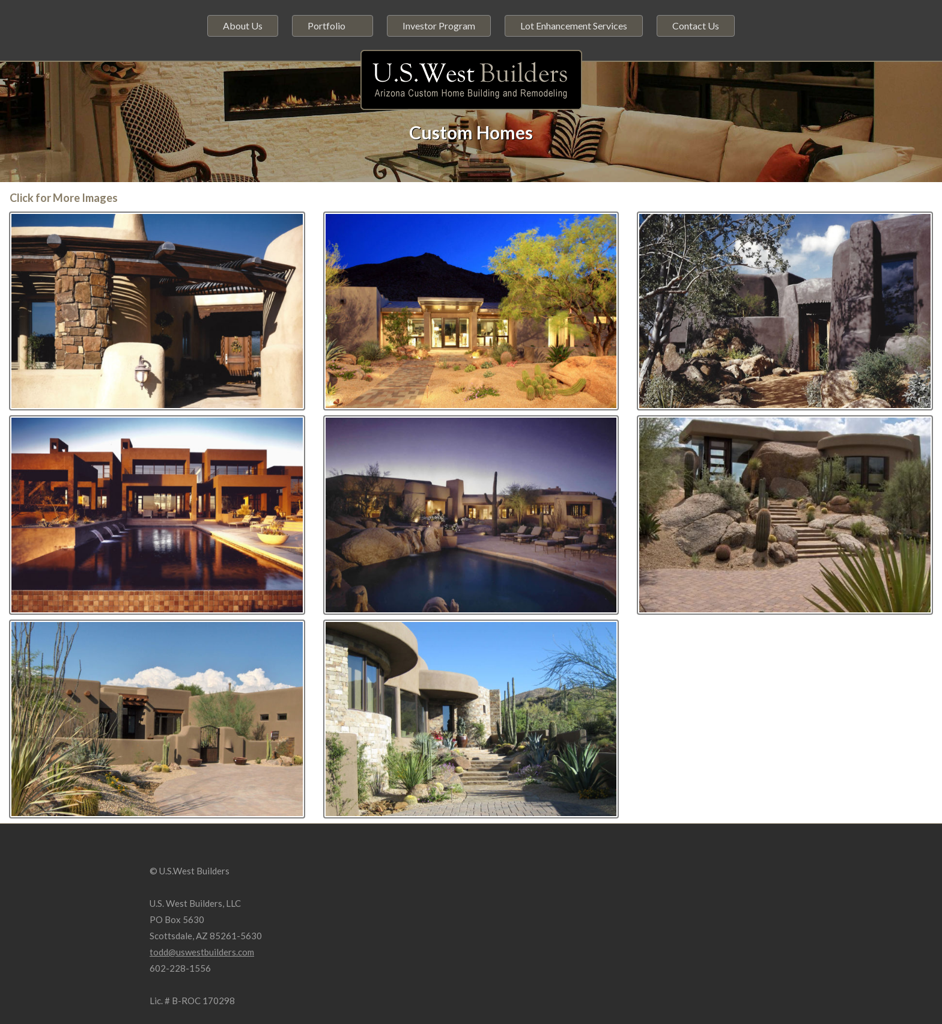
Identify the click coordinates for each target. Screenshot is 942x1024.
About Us (243, 25)
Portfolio (326, 25)
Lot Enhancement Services (573, 25)
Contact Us (695, 25)
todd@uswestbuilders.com (202, 951)
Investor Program (439, 25)
